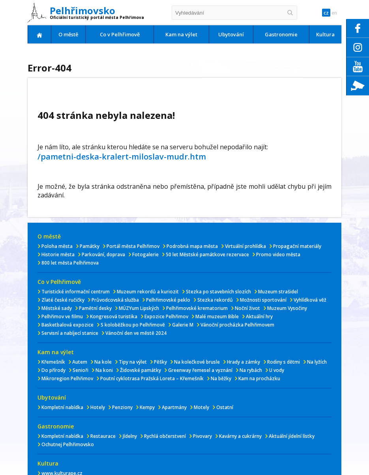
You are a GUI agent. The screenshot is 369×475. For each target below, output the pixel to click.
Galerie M (182, 324)
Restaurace (103, 436)
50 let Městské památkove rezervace (207, 254)
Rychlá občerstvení (165, 436)
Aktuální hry (259, 316)
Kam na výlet (181, 34)
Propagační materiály (297, 246)
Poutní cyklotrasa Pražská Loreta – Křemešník (152, 378)
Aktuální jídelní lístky (292, 436)
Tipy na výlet (133, 362)
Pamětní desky (95, 308)
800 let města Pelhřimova (70, 262)
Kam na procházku (259, 378)
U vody (276, 370)
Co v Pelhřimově (120, 34)
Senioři (80, 370)
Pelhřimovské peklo (168, 300)
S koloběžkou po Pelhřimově (133, 324)
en (333, 12)
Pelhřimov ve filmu (62, 316)
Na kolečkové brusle (197, 362)
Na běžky (221, 378)
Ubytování (231, 34)
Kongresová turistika (113, 316)
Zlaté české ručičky (62, 300)
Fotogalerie (145, 254)
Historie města (58, 254)
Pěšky (160, 362)
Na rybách (251, 370)
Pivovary (202, 436)
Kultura (325, 34)
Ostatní (224, 407)
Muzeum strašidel (278, 291)
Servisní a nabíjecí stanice (69, 333)
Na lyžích (317, 362)
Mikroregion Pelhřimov (67, 378)
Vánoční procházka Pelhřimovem (237, 324)
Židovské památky (140, 370)
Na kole (103, 362)
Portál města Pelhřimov (133, 246)
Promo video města (278, 254)
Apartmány (174, 407)
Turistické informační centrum (75, 291)
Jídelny (130, 436)
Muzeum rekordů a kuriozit (148, 291)
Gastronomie (281, 34)
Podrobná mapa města (192, 246)
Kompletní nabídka (62, 407)
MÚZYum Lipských (139, 308)
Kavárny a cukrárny (240, 436)
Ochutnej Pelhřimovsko (67, 444)
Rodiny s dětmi (283, 362)
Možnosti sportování (263, 300)
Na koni (104, 370)
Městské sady (56, 308)
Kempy (147, 407)
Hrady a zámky (243, 362)
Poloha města (57, 246)
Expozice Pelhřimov (166, 316)
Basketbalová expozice (67, 324)
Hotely (97, 407)
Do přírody (53, 370)
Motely (201, 407)
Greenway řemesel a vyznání (200, 370)
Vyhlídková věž (310, 300)
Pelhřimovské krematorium (197, 308)
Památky (89, 246)
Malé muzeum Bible (217, 316)
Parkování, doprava (103, 254)
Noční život (247, 308)
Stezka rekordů (215, 300)
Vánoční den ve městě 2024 (136, 333)
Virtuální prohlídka (245, 246)
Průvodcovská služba (115, 300)
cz (322, 12)
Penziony (122, 407)
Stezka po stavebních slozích (218, 291)
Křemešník (53, 362)
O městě (68, 34)
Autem (79, 362)
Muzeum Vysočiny (287, 308)
